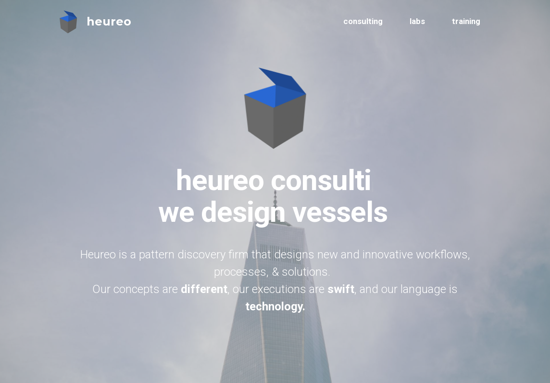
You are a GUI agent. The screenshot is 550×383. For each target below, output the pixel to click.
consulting (363, 21)
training (466, 21)
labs (417, 21)
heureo (109, 21)
